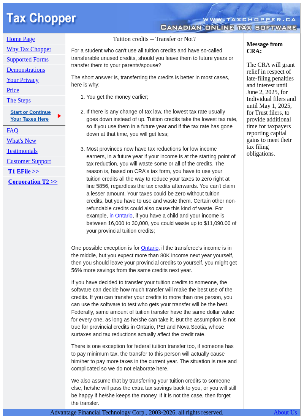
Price (12, 90)
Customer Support (28, 161)
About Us (285, 412)
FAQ (12, 130)
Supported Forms (27, 59)
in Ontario (121, 216)
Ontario (149, 248)
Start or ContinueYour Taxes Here (30, 115)
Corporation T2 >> (32, 181)
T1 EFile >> (23, 171)
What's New (21, 140)
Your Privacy (22, 80)
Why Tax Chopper (28, 49)
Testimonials (22, 151)
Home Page (20, 39)
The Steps (18, 100)
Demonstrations (25, 69)
